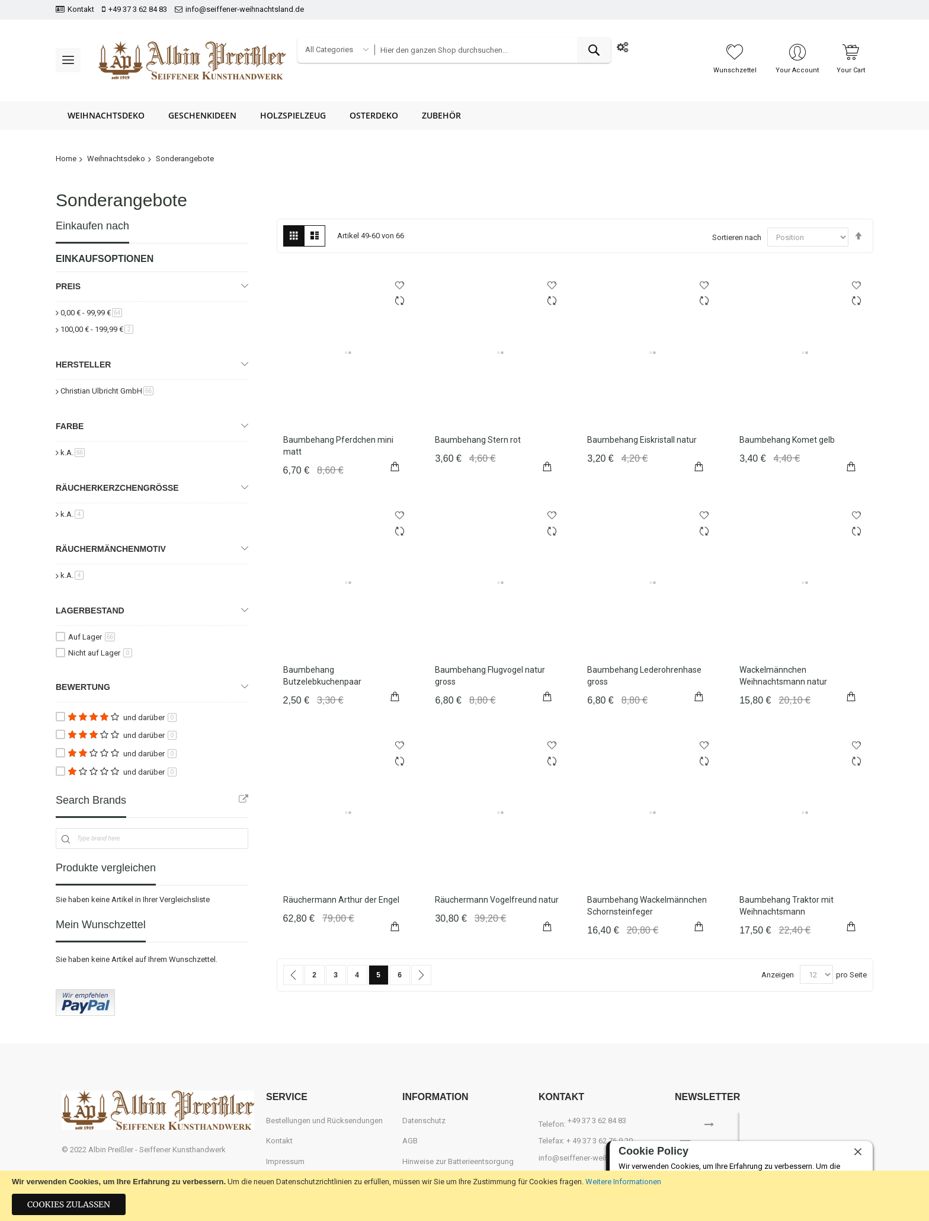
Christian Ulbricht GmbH (106, 390)
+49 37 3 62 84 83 (137, 9)
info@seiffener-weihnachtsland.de (244, 9)
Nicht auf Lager (100, 652)
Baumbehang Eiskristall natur (642, 440)
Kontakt (81, 9)
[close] (858, 1152)
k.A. (72, 452)
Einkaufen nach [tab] (92, 226)
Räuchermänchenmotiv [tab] (111, 549)
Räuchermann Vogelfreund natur (497, 899)
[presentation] (815, 1130)
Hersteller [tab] (83, 364)
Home (66, 158)
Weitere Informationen (623, 1181)
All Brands (243, 799)
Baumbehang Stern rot (478, 440)
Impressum (285, 1161)
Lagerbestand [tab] (90, 610)
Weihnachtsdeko (116, 158)
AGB (410, 1140)
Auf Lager (91, 636)
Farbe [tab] (70, 426)
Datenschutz (424, 1120)
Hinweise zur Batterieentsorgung (458, 1161)
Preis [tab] (68, 286)
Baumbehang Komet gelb (787, 440)
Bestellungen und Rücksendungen (324, 1120)
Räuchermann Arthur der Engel (341, 899)
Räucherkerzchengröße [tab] (117, 488)
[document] (464, 1196)
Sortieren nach (736, 237)
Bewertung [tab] (83, 687)
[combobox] (492, 50)
